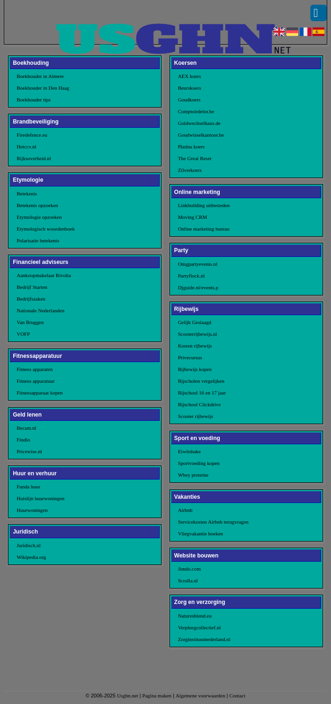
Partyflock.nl (191, 276)
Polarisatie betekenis (37, 240)
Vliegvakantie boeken (200, 533)
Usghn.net (127, 695)
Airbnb (185, 510)
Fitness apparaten (34, 369)
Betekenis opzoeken (37, 205)
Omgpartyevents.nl (197, 264)
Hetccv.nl (26, 146)
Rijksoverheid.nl (33, 158)
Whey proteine (193, 475)
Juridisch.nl (28, 545)
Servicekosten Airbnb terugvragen (213, 522)
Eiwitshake (189, 451)
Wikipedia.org (31, 557)
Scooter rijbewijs (195, 416)
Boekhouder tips (33, 99)
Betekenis (26, 193)
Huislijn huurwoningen (40, 498)
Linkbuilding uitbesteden (204, 205)
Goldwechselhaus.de (199, 123)
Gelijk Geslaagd (194, 322)
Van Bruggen (30, 322)
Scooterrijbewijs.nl (197, 334)
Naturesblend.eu (195, 616)
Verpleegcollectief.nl (199, 627)
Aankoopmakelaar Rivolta (43, 275)
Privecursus (190, 357)
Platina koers (191, 146)
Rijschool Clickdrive (199, 404)
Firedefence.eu (31, 135)
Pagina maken (156, 695)
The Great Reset (194, 158)
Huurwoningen (31, 510)
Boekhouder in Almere (39, 76)
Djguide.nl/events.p (198, 287)
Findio (23, 439)
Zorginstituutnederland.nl (204, 639)
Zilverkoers (190, 170)
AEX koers (189, 76)
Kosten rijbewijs (195, 345)
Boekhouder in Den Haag (42, 88)
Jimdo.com (189, 569)
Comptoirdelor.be (196, 111)
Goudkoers (189, 99)
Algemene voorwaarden (200, 695)
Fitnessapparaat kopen (39, 392)
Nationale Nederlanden (40, 310)
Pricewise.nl (29, 451)
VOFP (23, 334)
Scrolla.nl (188, 580)
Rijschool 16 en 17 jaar (202, 392)
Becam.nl (26, 428)
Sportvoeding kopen (199, 463)
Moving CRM (192, 217)
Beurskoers (189, 88)
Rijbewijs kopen (195, 369)
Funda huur (28, 486)
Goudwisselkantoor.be (201, 135)
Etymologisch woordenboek (45, 229)
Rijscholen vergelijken (201, 381)
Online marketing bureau (204, 229)
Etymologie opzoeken (39, 217)
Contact (237, 695)
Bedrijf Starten (31, 287)
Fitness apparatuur (35, 381)
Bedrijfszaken (30, 299)
